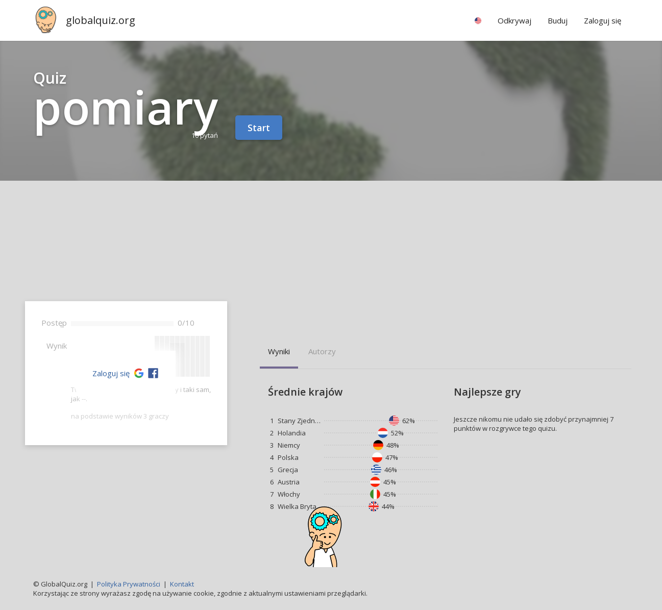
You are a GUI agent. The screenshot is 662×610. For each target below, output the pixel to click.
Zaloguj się (111, 373)
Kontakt (182, 584)
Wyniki (279, 351)
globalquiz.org (100, 20)
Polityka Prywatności (128, 584)
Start (259, 127)
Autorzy (322, 351)
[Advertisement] (331, 257)
